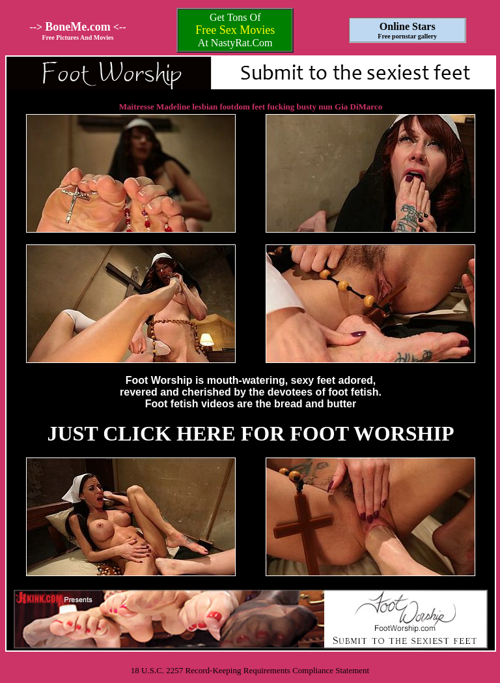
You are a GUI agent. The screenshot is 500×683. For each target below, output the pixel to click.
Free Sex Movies (235, 29)
